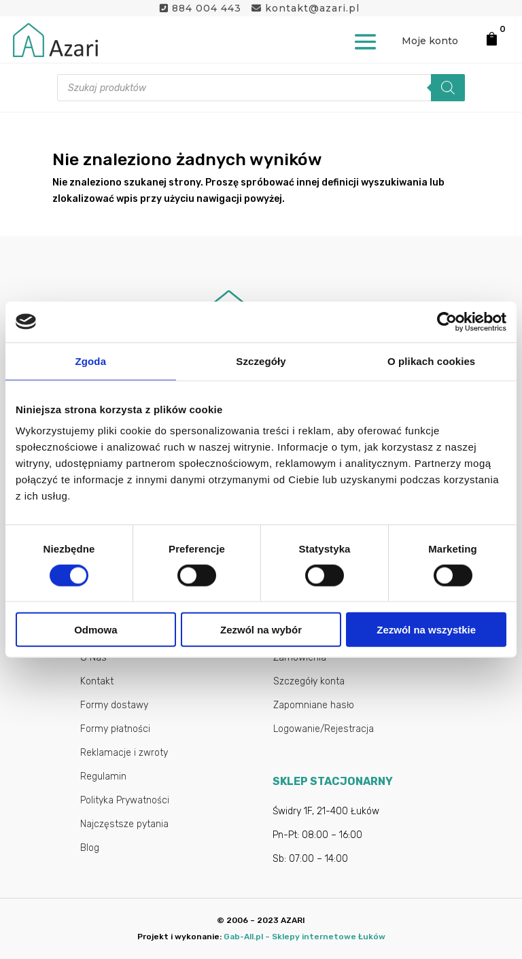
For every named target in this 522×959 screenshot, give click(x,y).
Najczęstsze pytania (124, 824)
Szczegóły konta (309, 681)
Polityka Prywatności (124, 800)
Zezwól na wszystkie (426, 629)
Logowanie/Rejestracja (323, 729)
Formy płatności (115, 729)
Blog (89, 848)
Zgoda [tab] (91, 360)
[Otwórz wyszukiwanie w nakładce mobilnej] (261, 87)
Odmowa (95, 629)
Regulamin (103, 776)
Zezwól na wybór (261, 629)
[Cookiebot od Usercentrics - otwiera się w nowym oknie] (446, 321)
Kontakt (97, 681)
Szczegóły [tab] (260, 360)
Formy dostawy (114, 705)
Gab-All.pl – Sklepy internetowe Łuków (304, 936)
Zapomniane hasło (313, 705)
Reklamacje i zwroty (124, 753)
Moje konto (430, 41)
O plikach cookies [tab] (431, 360)
